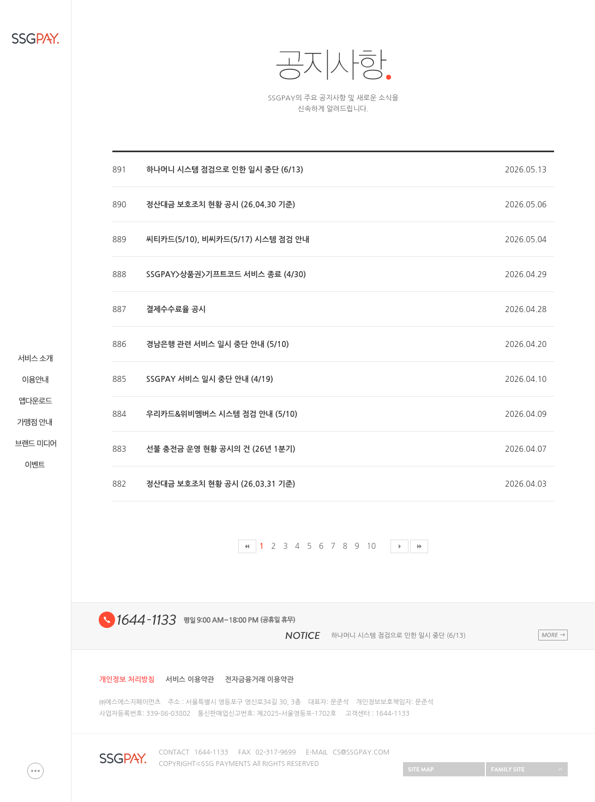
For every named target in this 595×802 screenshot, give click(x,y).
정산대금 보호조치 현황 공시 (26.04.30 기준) (220, 204)
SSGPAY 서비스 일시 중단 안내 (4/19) (209, 379)
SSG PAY (35, 38)
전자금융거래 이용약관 (259, 679)
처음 (247, 546)
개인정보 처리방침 (126, 679)
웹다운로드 (35, 400)
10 (371, 546)
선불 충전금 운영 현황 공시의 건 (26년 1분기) (221, 449)
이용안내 (35, 379)
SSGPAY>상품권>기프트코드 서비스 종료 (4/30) (226, 274)
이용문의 (35, 771)
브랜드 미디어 (35, 443)
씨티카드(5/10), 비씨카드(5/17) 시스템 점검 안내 (227, 239)
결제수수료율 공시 (176, 309)
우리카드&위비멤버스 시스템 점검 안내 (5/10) (221, 414)
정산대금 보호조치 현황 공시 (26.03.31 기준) (220, 484)
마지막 (419, 546)
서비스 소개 (35, 358)
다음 (399, 546)
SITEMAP (444, 769)
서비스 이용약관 (189, 679)
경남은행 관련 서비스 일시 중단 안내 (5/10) (217, 344)
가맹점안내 (35, 422)
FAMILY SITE (527, 769)
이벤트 (35, 464)
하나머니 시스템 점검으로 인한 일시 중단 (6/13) (224, 169)
